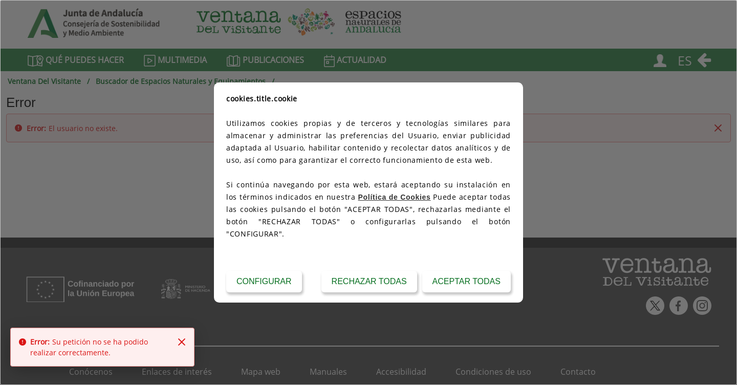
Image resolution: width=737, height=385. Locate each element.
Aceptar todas (466, 281)
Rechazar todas (369, 281)
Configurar (264, 281)
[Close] (182, 342)
